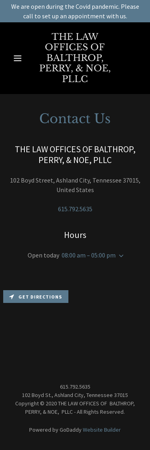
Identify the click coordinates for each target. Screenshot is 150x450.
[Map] (75, 327)
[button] (18, 58)
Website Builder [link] (102, 429)
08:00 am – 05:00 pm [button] (89, 255)
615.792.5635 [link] (75, 209)
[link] (75, 58)
